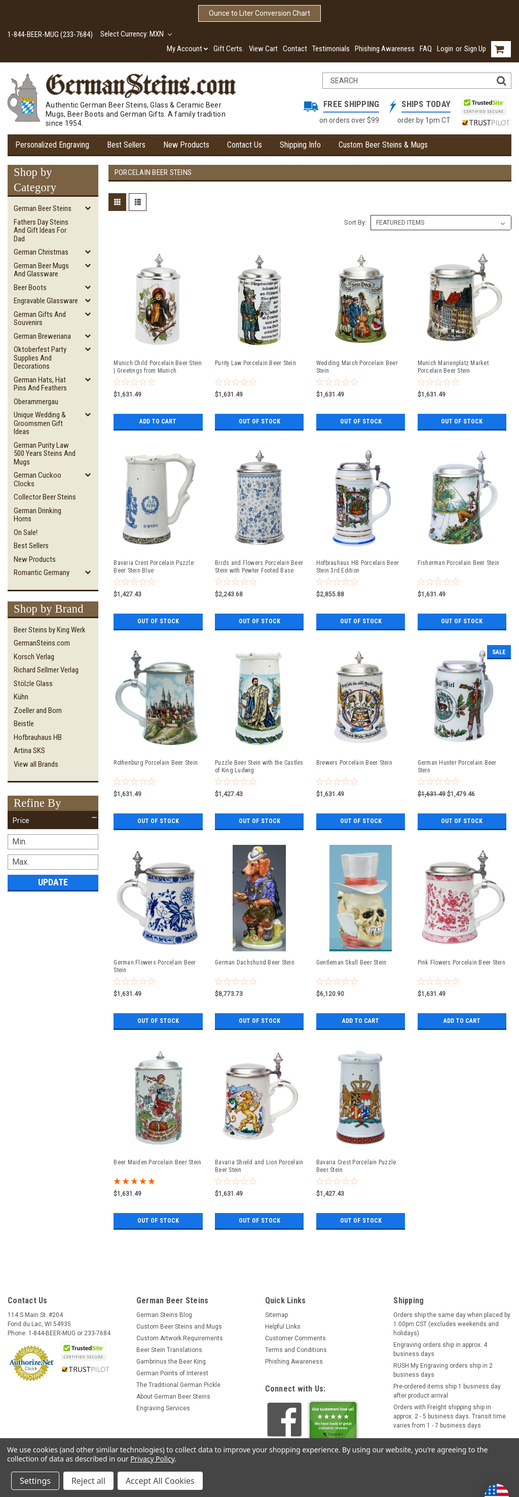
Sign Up (475, 48)
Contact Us (244, 145)
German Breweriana (42, 336)
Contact (295, 48)
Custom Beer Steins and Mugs (179, 1326)
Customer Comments (295, 1338)
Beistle (24, 723)
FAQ (426, 48)
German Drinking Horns (37, 515)
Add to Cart (158, 421)
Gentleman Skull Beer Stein (351, 962)
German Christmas (41, 252)
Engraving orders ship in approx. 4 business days (440, 1349)
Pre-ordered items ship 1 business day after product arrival (447, 1391)
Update (53, 882)
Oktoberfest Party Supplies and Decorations (40, 358)
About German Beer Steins (173, 1396)
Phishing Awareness (385, 48)
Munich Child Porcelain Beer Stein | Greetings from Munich (158, 367)
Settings (35, 1480)
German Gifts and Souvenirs (40, 319)
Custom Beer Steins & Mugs (383, 145)
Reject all (88, 1480)
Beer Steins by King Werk (50, 629)
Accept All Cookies (160, 1480)
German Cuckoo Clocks (37, 479)
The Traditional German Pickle (178, 1384)
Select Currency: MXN (136, 34)
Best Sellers (126, 145)
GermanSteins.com (42, 643)
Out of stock (259, 421)
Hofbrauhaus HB (38, 737)
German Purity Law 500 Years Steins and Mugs (45, 454)
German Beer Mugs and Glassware (41, 270)
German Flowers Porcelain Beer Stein (155, 966)
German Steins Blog (164, 1314)
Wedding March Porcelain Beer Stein (357, 367)
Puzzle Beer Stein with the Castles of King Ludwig (259, 766)
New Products (186, 145)
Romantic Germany (41, 572)
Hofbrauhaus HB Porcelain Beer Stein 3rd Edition (357, 566)
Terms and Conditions (296, 1349)
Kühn (21, 696)
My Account (187, 48)
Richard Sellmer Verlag (46, 669)
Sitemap (276, 1314)
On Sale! (26, 532)
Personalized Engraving (52, 145)
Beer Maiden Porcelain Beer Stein (157, 1162)
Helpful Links (283, 1326)
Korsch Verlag (34, 656)
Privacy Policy (152, 1459)
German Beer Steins (42, 208)
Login (445, 48)
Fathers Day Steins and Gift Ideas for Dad (41, 230)
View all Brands (36, 764)
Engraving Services (163, 1408)
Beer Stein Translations (169, 1349)
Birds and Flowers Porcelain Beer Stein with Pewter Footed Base (259, 566)
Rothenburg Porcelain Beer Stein (156, 762)
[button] (53, 820)
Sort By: (355, 222)
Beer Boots (30, 287)
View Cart (263, 48)
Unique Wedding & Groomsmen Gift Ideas (40, 423)
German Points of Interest (172, 1373)
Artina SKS (29, 750)
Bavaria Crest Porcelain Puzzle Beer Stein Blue (154, 566)
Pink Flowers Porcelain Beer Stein (461, 962)
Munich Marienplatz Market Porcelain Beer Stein (453, 367)
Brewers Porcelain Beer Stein (354, 762)
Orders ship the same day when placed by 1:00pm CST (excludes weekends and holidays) (451, 1324)
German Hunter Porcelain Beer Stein (457, 766)
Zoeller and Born (38, 710)
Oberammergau (36, 401)
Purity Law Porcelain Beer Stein (255, 363)
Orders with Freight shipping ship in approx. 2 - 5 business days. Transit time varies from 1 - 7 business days (449, 1416)
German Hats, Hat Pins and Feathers (40, 384)
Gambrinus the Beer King (171, 1361)
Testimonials (331, 48)
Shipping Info (300, 145)
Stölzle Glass (33, 683)
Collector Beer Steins (45, 497)
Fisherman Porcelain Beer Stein (459, 562)
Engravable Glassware (46, 300)
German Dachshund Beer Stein (254, 962)
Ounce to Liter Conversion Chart (259, 13)
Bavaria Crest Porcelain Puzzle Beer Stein (356, 1166)
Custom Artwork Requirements (179, 1338)
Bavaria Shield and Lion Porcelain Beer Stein (259, 1166)
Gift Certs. (228, 48)
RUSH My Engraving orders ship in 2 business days (443, 1370)
